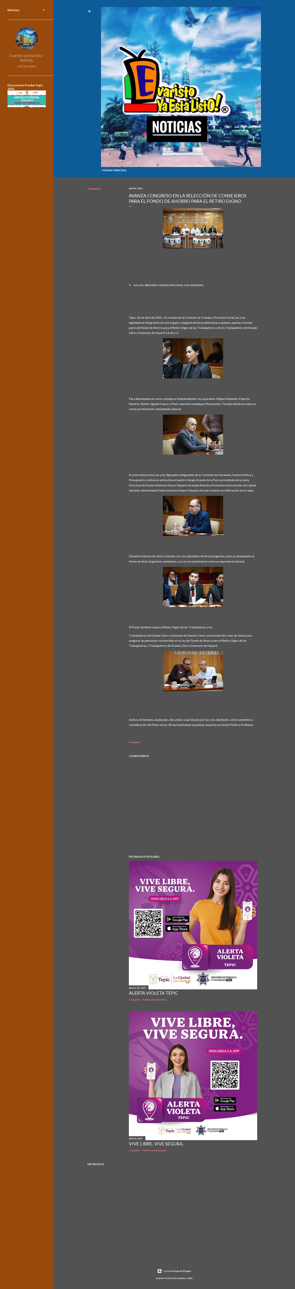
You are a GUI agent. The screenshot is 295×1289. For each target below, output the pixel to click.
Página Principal (114, 170)
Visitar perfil (26, 66)
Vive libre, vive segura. (156, 1143)
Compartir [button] (94, 188)
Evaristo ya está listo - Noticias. (26, 57)
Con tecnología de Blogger (174, 1271)
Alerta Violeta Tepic (153, 993)
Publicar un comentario (154, 999)
